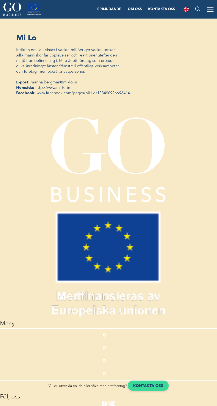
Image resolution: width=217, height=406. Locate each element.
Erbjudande (109, 9)
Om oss (135, 9)
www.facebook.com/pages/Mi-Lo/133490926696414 (83, 93)
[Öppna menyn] (210, 9)
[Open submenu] (104, 335)
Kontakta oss (161, 9)
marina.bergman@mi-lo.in (54, 82)
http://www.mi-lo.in (52, 88)
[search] (197, 9)
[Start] (12, 9)
